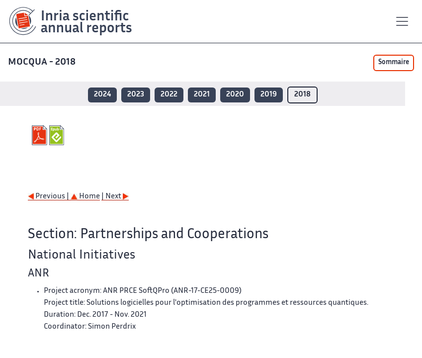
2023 (135, 94)
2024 (102, 94)
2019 (268, 94)
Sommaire (393, 63)
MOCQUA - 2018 (43, 62)
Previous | (49, 196)
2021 (202, 94)
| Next (115, 196)
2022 (169, 94)
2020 (235, 94)
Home (85, 196)
